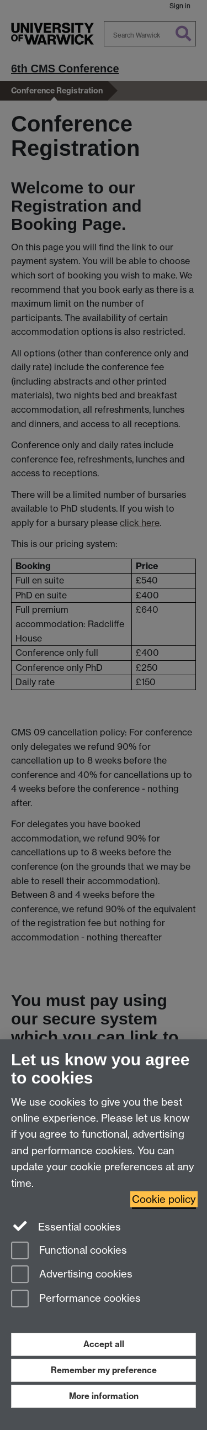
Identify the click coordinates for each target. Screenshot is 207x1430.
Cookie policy (164, 1199)
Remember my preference (104, 1370)
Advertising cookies (71, 1275)
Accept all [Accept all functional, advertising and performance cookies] (103, 1344)
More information (104, 1396)
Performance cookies (76, 1299)
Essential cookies (66, 1226)
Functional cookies (69, 1251)
